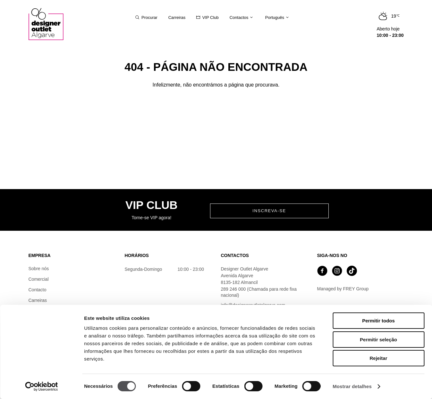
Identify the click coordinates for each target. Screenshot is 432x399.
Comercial (39, 279)
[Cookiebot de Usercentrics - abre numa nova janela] (41, 386)
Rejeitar (378, 358)
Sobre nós (39, 268)
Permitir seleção (378, 339)
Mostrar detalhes (352, 386)
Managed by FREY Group (343, 288)
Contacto (38, 289)
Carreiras (38, 300)
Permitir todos (378, 320)
